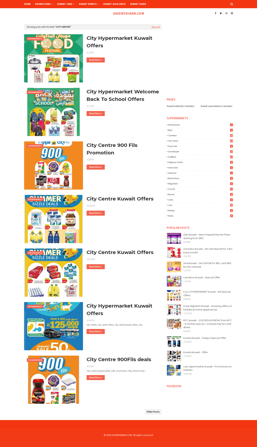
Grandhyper (200, 151)
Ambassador (200, 124)
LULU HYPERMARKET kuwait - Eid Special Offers (207, 293)
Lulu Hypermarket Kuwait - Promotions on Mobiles (207, 368)
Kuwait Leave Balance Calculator (216, 106)
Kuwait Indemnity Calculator (180, 106)
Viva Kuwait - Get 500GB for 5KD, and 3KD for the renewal (207, 265)
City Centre (200, 140)
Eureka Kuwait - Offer (195, 352)
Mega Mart (200, 183)
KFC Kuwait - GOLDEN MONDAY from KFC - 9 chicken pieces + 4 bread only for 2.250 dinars (207, 324)
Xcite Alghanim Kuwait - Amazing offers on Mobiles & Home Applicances (207, 308)
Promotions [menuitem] (43, 4)
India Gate (200, 167)
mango (200, 210)
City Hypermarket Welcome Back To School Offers (123, 95)
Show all (156, 26)
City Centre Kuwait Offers (120, 199)
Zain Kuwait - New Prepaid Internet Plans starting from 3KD (206, 236)
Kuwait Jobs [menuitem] (64, 4)
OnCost (200, 189)
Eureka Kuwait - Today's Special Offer (204, 337)
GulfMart (200, 156)
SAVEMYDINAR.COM (128, 13)
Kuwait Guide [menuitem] (138, 4)
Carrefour (200, 135)
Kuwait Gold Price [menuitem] (114, 4)
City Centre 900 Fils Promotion (112, 149)
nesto (200, 215)
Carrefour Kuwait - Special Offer (201, 277)
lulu (200, 205)
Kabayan (200, 173)
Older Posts (153, 411)
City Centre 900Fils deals (119, 359)
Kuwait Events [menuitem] (88, 4)
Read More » (95, 59)
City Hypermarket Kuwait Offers (119, 42)
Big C (200, 130)
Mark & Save (200, 178)
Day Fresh (200, 146)
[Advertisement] (195, 28)
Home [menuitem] (27, 4)
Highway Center (200, 162)
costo (200, 199)
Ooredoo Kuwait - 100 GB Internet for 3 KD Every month (207, 250)
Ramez (200, 194)
